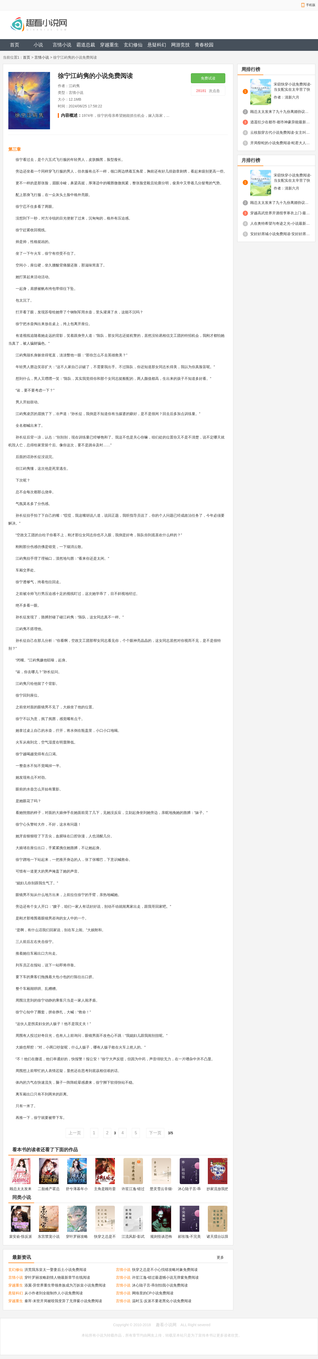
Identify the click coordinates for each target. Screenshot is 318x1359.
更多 (220, 1257)
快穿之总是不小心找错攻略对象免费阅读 (165, 1269)
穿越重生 (109, 44)
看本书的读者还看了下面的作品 (45, 1149)
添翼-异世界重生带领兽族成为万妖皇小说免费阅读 (65, 1285)
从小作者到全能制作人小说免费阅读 (53, 1293)
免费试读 (208, 78)
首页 (14, 44)
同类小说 (21, 1197)
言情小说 (62, 44)
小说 (38, 44)
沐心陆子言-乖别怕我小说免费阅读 (160, 1285)
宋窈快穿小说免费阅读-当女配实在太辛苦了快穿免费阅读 (292, 87)
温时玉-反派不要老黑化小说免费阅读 (162, 1301)
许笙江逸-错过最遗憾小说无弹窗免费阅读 (165, 1277)
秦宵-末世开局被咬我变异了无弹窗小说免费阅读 (63, 1301)
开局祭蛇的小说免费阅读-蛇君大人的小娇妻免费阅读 (280, 143)
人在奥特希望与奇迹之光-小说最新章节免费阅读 (280, 223)
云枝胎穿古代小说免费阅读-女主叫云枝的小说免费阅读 (280, 132)
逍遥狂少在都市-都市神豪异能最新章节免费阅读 (280, 122)
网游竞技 (180, 44)
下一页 (155, 1133)
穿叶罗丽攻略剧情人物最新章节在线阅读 (57, 1277)
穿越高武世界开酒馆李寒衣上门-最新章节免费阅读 (280, 213)
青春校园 (204, 44)
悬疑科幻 (156, 44)
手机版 (310, 5)
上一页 (74, 1133)
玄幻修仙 (133, 44)
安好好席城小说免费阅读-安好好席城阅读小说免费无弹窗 (280, 234)
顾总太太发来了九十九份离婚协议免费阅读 (280, 111)
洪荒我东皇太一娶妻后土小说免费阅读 (55, 1269)
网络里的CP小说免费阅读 (152, 1293)
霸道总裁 (85, 44)
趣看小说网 (166, 1325)
